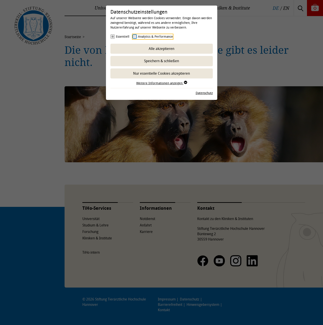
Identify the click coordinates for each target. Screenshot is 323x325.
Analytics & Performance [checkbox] (155, 36)
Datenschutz (204, 93)
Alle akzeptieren (161, 48)
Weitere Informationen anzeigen (161, 83)
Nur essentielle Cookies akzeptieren (161, 73)
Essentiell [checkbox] (122, 36)
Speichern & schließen (161, 60)
